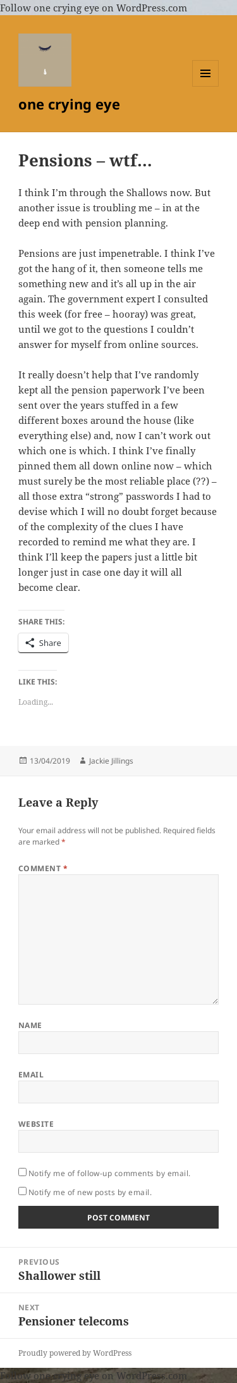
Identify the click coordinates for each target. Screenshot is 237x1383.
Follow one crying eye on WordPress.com (93, 7)
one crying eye (69, 103)
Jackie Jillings (111, 760)
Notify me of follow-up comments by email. (109, 1173)
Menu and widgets (206, 86)
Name (30, 1025)
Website (36, 1124)
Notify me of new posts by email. (90, 1192)
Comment (43, 868)
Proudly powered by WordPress (74, 1353)
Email (31, 1074)
